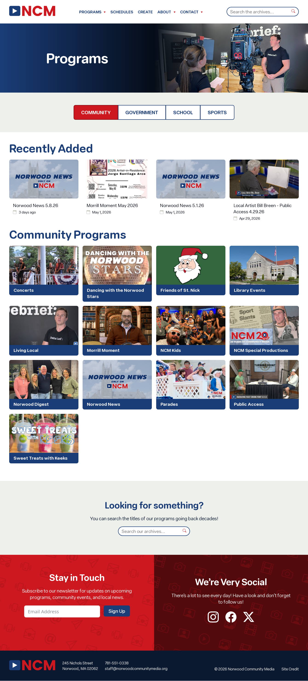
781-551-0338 (117, 663)
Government (141, 112)
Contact (189, 11)
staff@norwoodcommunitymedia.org (136, 668)
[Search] (257, 11)
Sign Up (117, 611)
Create (145, 11)
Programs (90, 11)
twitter (249, 617)
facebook (231, 617)
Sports (217, 112)
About (164, 11)
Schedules (121, 11)
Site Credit (290, 668)
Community (96, 112)
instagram (213, 617)
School (183, 112)
